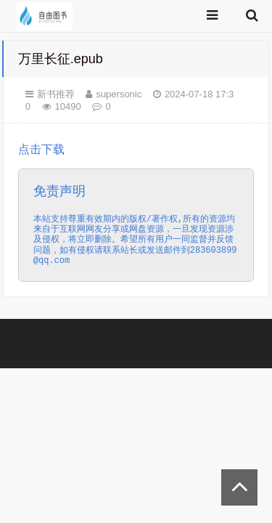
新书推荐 (56, 94)
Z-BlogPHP (119, 352)
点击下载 (136, 212)
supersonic (118, 94)
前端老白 (216, 352)
